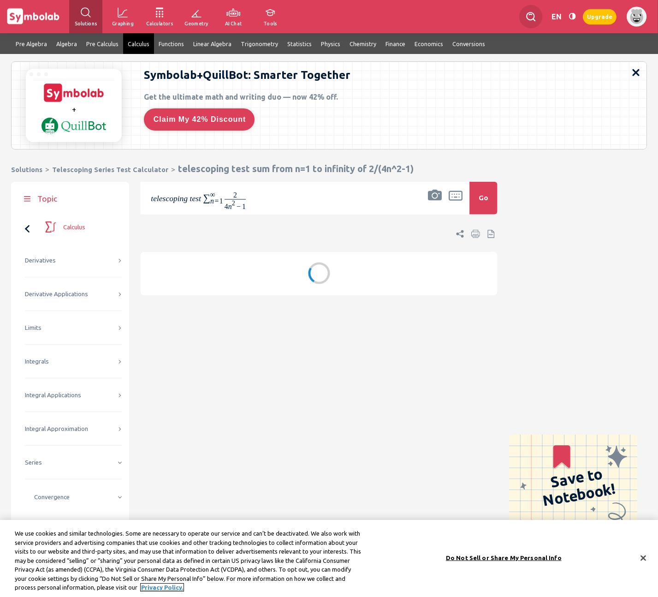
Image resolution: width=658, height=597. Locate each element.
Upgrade (599, 16)
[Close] (643, 559)
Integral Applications (53, 395)
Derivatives (40, 260)
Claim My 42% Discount (200, 119)
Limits (33, 327)
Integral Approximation (56, 428)
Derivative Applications (56, 294)
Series (33, 462)
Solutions (26, 169)
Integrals (37, 361)
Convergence (52, 497)
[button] (435, 204)
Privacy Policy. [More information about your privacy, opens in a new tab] (162, 588)
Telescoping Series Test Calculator (110, 169)
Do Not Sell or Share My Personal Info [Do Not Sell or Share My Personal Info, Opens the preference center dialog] (504, 558)
